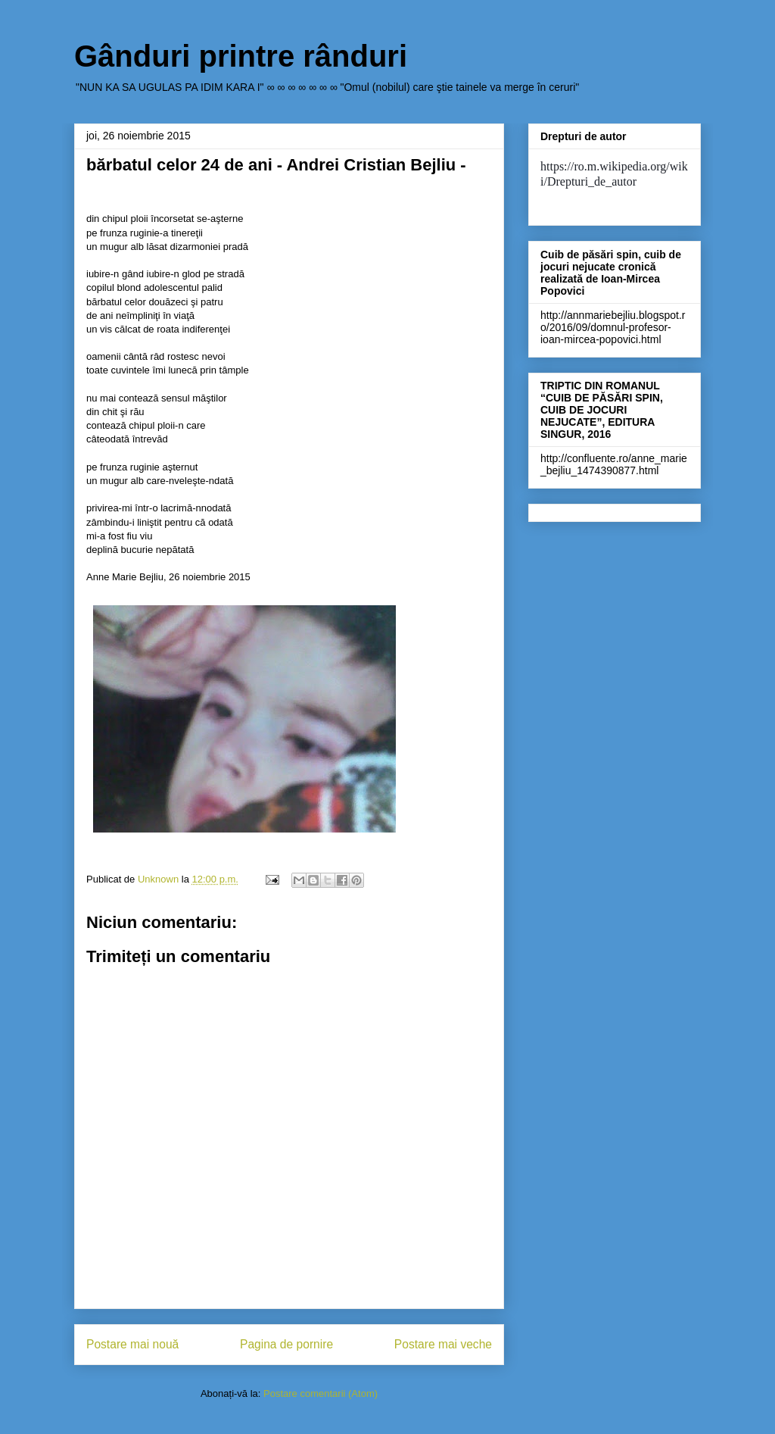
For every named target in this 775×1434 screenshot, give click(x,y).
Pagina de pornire (286, 1344)
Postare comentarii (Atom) (320, 1393)
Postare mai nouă (132, 1344)
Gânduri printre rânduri (240, 56)
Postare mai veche (443, 1344)
